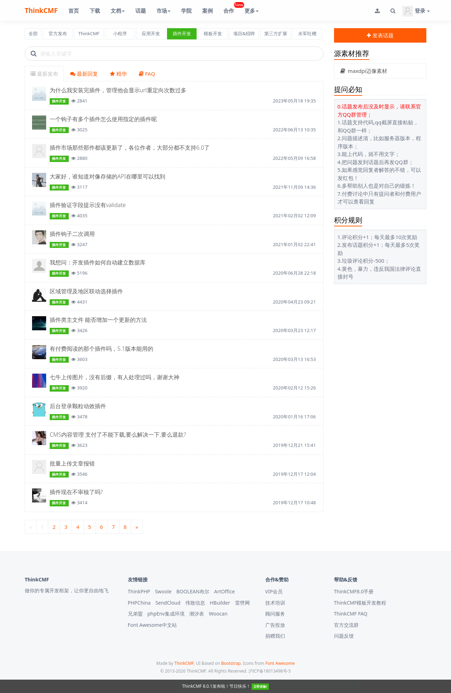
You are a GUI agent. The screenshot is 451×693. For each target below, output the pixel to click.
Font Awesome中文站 (152, 625)
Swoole (163, 591)
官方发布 (58, 33)
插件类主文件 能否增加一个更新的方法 (98, 320)
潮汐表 (196, 613)
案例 (207, 10)
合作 (231, 8)
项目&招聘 (244, 33)
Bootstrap (231, 663)
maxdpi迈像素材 (364, 70)
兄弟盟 (135, 613)
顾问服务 (275, 613)
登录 (416, 11)
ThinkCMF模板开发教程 (360, 602)
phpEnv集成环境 (165, 613)
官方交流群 (346, 625)
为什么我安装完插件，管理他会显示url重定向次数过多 (118, 90)
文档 (118, 10)
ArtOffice (224, 591)
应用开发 (151, 33)
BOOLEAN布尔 (192, 591)
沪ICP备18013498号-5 (269, 671)
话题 (140, 10)
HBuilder (220, 602)
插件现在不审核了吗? (76, 492)
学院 (186, 10)
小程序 (120, 33)
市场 (163, 10)
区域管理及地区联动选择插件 (86, 291)
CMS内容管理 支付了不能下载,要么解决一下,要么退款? (118, 434)
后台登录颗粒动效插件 (78, 406)
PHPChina (139, 602)
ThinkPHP (139, 591)
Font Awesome (280, 663)
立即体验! (260, 686)
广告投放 (275, 625)
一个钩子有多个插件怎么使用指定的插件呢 (103, 119)
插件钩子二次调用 (72, 234)
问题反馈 (344, 635)
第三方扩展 (275, 33)
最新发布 (44, 73)
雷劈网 (242, 602)
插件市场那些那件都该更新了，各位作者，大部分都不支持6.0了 (130, 147)
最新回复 (84, 73)
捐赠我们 (275, 635)
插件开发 (182, 33)
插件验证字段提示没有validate (88, 205)
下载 (94, 10)
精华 (118, 73)
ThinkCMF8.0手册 (354, 591)
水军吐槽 (307, 33)
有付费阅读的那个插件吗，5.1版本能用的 (101, 348)
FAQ (147, 73)
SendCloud (167, 602)
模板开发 (213, 33)
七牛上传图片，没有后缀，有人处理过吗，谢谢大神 (114, 377)
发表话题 (380, 35)
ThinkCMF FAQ (350, 613)
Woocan (218, 613)
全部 (33, 33)
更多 (252, 10)
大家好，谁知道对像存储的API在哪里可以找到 (107, 176)
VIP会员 (274, 591)
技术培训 (275, 602)
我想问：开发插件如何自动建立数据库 (98, 262)
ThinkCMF (41, 10)
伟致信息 (195, 602)
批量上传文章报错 (72, 463)
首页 (73, 10)
